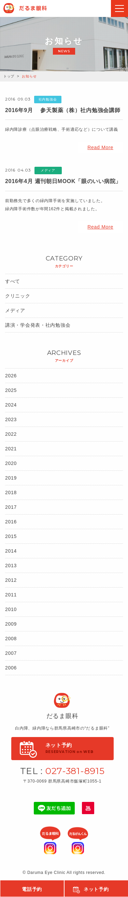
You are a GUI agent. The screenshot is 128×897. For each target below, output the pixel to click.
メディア (15, 310)
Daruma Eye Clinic (32, 8)
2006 (11, 667)
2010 (11, 609)
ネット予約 (96, 889)
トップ (8, 76)
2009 (11, 624)
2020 (11, 463)
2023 (11, 419)
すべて (12, 281)
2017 (11, 507)
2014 (11, 551)
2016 (11, 521)
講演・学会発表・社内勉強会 (37, 325)
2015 (11, 536)
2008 (11, 638)
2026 (11, 375)
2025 (11, 390)
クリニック (17, 296)
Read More (100, 147)
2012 (11, 580)
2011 (11, 594)
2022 (11, 434)
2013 (11, 565)
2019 (11, 478)
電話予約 (32, 889)
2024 (11, 405)
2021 (11, 448)
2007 (11, 653)
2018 (11, 492)
